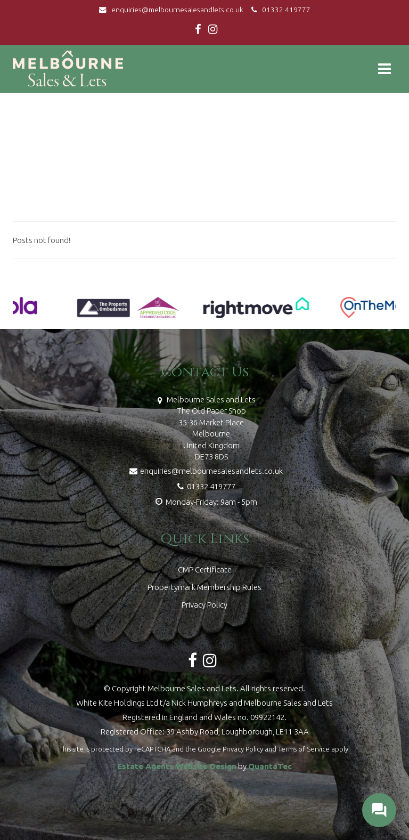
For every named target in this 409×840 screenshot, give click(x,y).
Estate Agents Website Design (176, 766)
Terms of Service (304, 749)
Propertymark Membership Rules (204, 587)
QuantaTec (270, 766)
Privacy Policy (204, 604)
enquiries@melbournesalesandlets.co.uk (173, 9)
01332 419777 (279, 9)
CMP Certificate (205, 569)
